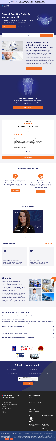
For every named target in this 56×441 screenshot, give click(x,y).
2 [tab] (28, 151)
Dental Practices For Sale (34, 395)
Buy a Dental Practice (23, 27)
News (30, 404)
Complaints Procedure (34, 411)
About (30, 407)
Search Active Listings (47, 35)
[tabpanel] (28, 19)
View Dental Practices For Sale (34, 69)
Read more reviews (28, 157)
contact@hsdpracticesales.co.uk (9, 404)
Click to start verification (29, 378)
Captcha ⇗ (34, 380)
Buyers (30, 397)
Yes (7, 438)
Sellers (30, 400)
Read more (17, 230)
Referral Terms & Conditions (35, 402)
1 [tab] (26, 151)
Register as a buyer (28, 107)
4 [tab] (30, 237)
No (11, 438)
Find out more (15, 190)
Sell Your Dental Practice (9, 27)
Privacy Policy (32, 409)
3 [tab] (29, 151)
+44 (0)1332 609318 (6, 402)
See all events (49, 243)
